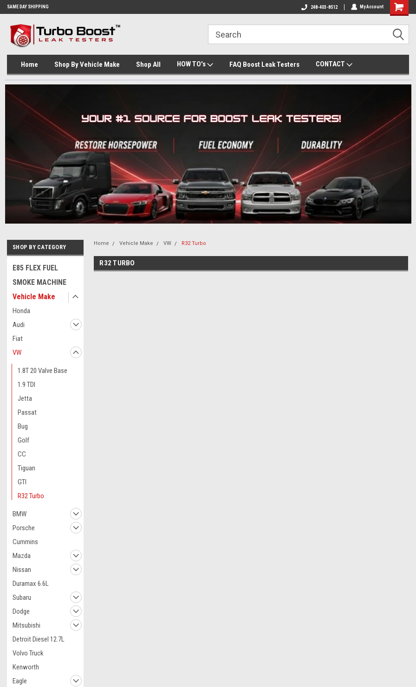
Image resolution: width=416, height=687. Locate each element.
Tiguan (26, 468)
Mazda (22, 556)
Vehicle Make (34, 296)
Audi (19, 325)
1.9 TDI (26, 384)
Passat (27, 412)
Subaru (22, 597)
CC (22, 454)
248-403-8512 (319, 7)
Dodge (21, 611)
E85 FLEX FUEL (35, 267)
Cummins (25, 542)
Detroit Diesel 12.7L (39, 639)
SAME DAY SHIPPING (28, 6)
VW (17, 352)
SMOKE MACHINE (39, 282)
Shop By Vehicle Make (87, 64)
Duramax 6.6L (31, 583)
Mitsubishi (26, 625)
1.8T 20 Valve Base (42, 370)
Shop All (148, 64)
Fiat (18, 338)
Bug (23, 426)
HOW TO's (195, 64)
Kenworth (26, 667)
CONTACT (334, 64)
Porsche (24, 528)
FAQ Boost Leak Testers (264, 64)
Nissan (22, 569)
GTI (22, 482)
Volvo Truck (28, 653)
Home (29, 64)
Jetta (25, 398)
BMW (19, 514)
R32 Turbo (31, 496)
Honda (21, 311)
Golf (23, 440)
